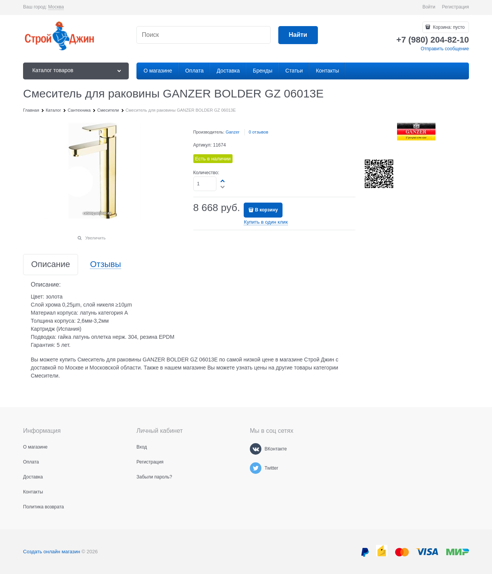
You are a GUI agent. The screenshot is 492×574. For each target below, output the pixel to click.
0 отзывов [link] (258, 132)
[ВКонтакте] (255, 449)
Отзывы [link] (105, 264)
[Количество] (205, 183)
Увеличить (95, 238)
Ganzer (232, 132)
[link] (56, 7)
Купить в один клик (266, 222)
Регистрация (455, 7)
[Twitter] (255, 468)
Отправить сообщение (445, 48)
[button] (223, 181)
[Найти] (298, 35)
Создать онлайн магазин (51, 551)
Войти (428, 7)
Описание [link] (50, 264)
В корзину (266, 210)
